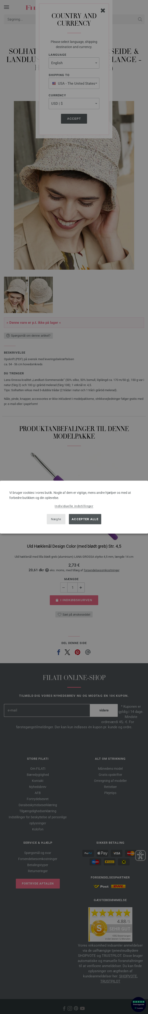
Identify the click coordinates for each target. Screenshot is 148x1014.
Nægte (56, 519)
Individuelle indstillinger (74, 506)
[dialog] (74, 507)
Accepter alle (85, 519)
